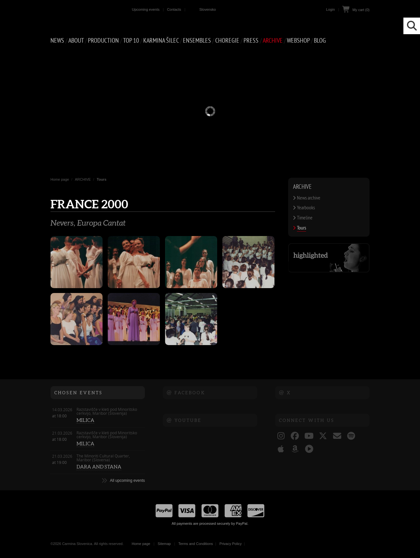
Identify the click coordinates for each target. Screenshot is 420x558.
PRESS (251, 40)
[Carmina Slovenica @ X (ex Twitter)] (323, 436)
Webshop (298, 40)
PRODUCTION (103, 40)
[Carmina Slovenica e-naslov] (337, 436)
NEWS (57, 40)
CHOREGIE (227, 40)
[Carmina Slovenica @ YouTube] (309, 436)
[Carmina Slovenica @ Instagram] (281, 436)
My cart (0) (361, 10)
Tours (101, 179)
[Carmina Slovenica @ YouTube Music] (309, 449)
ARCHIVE (273, 40)
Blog (320, 40)
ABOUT (76, 40)
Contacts (174, 9)
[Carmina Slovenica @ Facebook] (295, 436)
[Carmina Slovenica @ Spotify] (351, 436)
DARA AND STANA (99, 466)
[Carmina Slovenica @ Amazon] (295, 449)
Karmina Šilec (161, 40)
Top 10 (131, 40)
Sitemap (164, 544)
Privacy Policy (230, 544)
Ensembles (197, 40)
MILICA (85, 420)
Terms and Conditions (195, 544)
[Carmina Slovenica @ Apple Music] (281, 449)
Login (330, 9)
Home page (59, 179)
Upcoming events (146, 9)
